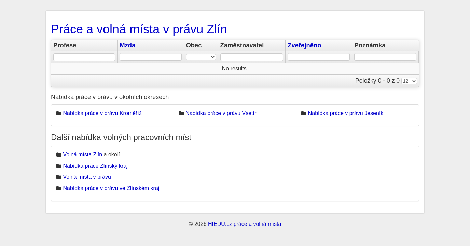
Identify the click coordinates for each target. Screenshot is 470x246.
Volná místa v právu (87, 177)
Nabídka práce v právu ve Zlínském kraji (111, 188)
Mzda (127, 45)
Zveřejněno (304, 45)
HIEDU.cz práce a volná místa (244, 224)
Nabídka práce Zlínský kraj (95, 166)
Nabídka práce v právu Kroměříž (102, 113)
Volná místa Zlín (82, 155)
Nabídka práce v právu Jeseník (346, 113)
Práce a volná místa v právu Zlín (139, 29)
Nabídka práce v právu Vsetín (221, 113)
